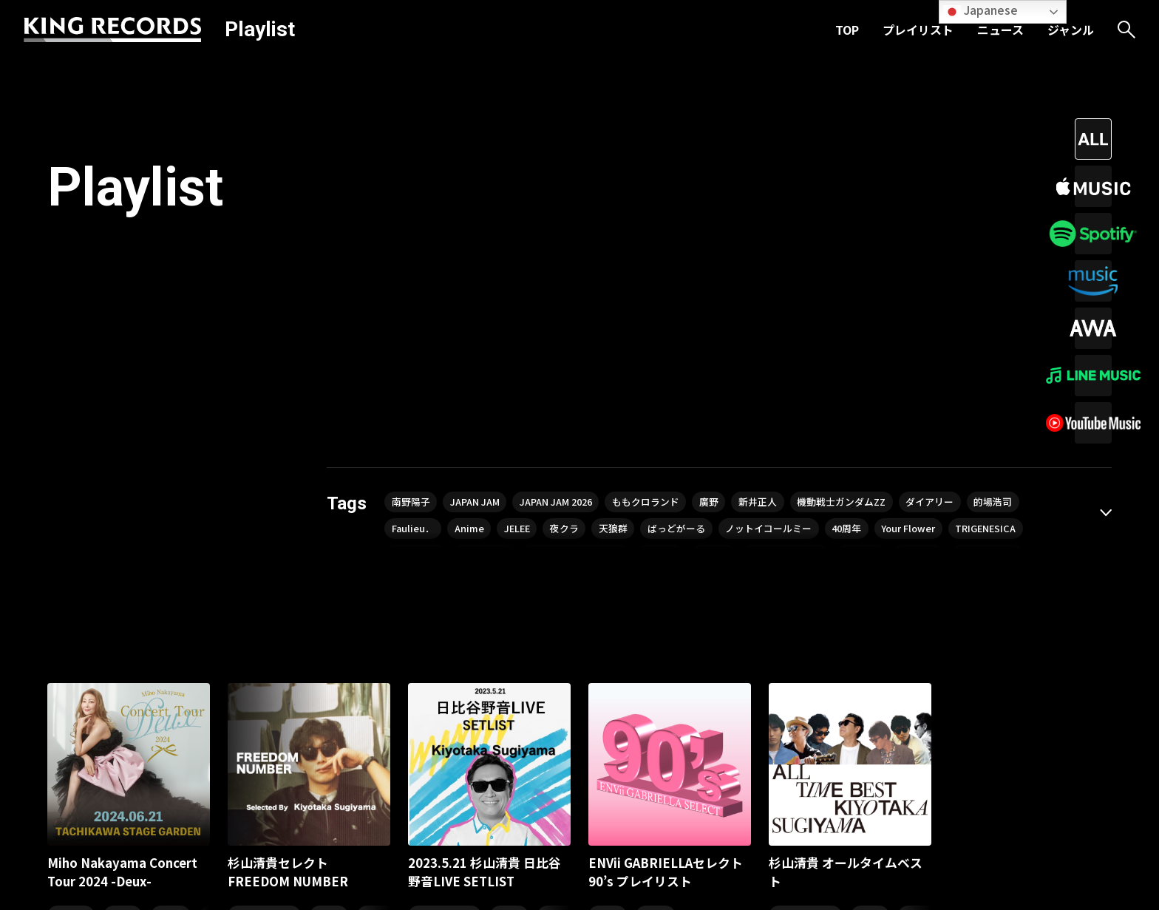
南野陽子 (414, 219)
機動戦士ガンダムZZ (896, 219)
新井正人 (803, 219)
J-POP (329, 631)
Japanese (980, 11)
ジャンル (1070, 29)
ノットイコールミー (877, 249)
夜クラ (651, 249)
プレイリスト (918, 29)
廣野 (748, 219)
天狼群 (705, 249)
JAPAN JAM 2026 (578, 219)
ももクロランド (678, 219)
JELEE (597, 249)
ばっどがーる (776, 249)
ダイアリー (993, 219)
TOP (847, 29)
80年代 (171, 631)
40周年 (964, 249)
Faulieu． (481, 249)
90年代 (656, 631)
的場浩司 (414, 249)
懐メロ (122, 631)
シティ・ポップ (264, 631)
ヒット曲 (71, 631)
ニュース (1000, 29)
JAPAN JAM (486, 219)
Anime (544, 249)
